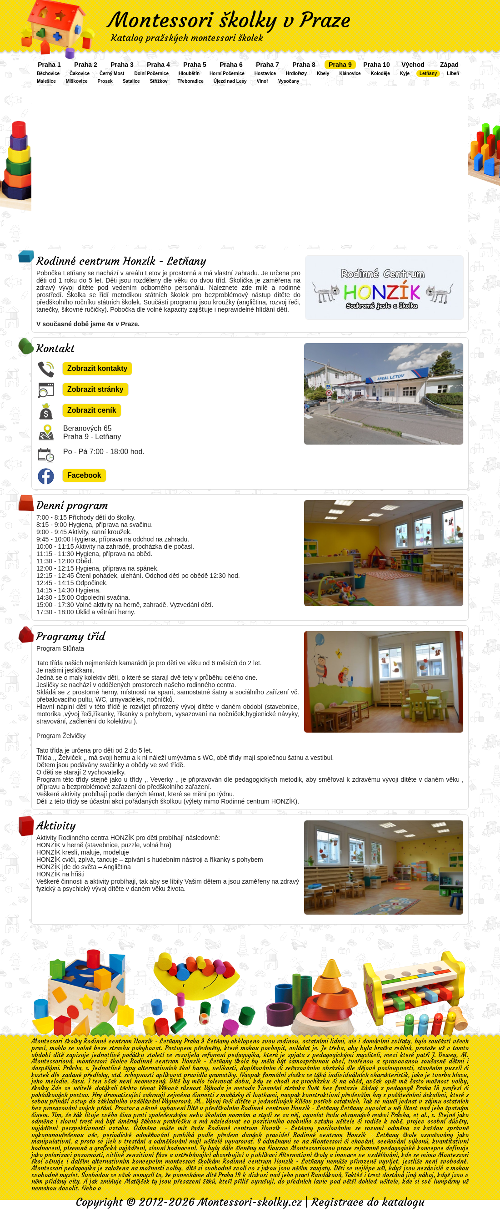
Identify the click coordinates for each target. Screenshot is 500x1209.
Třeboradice (191, 81)
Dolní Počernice (151, 73)
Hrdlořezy (296, 73)
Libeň (453, 73)
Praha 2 (85, 64)
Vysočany (288, 81)
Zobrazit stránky (95, 389)
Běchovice (48, 73)
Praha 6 (231, 64)
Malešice (46, 81)
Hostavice (265, 73)
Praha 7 (267, 64)
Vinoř (262, 81)
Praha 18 (427, 1088)
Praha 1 (49, 64)
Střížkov (159, 81)
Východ (413, 64)
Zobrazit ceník (91, 410)
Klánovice (349, 73)
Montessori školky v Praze (229, 20)
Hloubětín (189, 73)
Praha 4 (158, 64)
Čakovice (80, 73)
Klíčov (303, 1101)
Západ (449, 64)
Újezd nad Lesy (230, 81)
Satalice (131, 81)
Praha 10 (376, 64)
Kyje (405, 73)
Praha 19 (229, 1175)
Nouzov (278, 1148)
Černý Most (112, 73)
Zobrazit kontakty (97, 368)
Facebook (84, 475)
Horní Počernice (227, 73)
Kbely (323, 73)
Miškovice (77, 81)
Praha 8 (303, 64)
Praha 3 (122, 64)
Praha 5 (194, 64)
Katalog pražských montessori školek (187, 37)
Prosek (105, 81)
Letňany (428, 73)
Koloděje (380, 73)
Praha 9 (340, 64)
